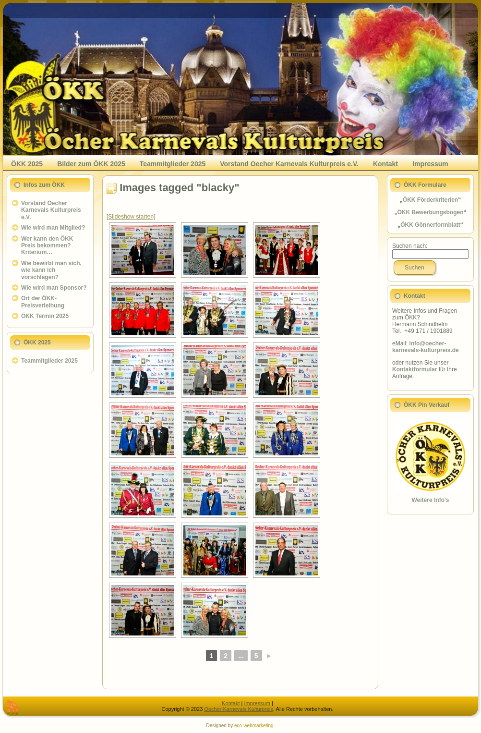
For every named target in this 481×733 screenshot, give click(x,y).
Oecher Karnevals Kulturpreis (238, 709)
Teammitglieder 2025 (49, 360)
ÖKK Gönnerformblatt (430, 224)
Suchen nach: (409, 246)
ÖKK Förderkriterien (430, 199)
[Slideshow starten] (131, 216)
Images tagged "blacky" (180, 188)
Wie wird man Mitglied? (53, 227)
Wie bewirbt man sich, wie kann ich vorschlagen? (51, 270)
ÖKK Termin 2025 (45, 316)
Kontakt (231, 703)
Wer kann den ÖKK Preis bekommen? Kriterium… (47, 245)
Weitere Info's (430, 500)
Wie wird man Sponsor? (54, 287)
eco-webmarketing (254, 725)
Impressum (257, 703)
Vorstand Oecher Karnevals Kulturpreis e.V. (51, 210)
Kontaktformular (414, 369)
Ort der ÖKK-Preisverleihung (42, 301)
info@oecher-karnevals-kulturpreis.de (425, 347)
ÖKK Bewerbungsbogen (430, 212)
